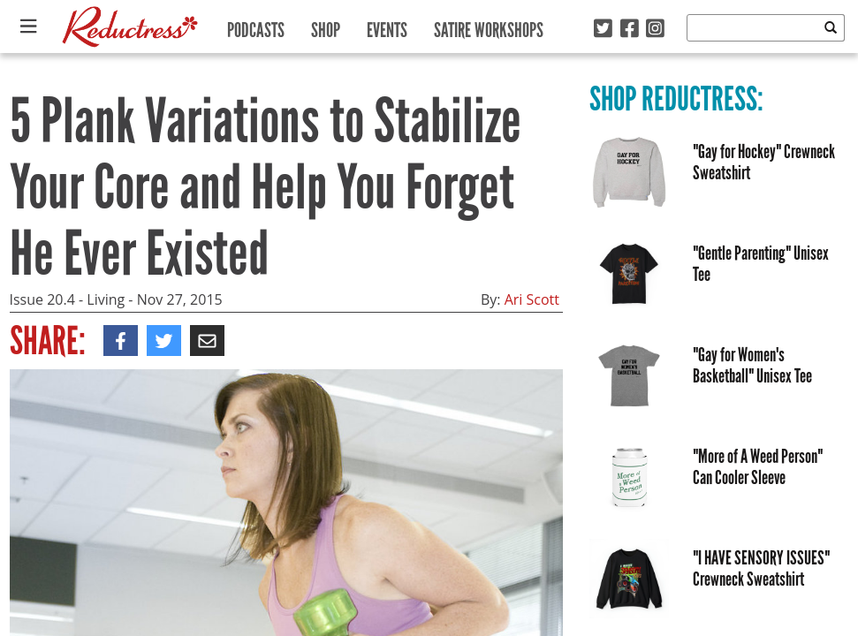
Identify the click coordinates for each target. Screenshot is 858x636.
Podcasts (256, 26)
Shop (325, 26)
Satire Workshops (488, 26)
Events (387, 26)
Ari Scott (532, 299)
